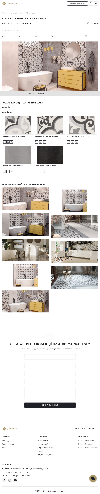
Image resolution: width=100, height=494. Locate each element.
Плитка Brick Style (86, 441)
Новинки (41, 451)
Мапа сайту (43, 441)
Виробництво (8, 444)
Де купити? (94, 23)
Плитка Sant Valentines (88, 448)
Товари (31, 93)
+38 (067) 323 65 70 (19, 472)
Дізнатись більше (50, 405)
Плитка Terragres (85, 444)
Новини (5, 448)
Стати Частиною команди (82, 429)
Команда (6, 441)
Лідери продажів (45, 455)
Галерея (40, 93)
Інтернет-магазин (77, 3)
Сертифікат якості (46, 448)
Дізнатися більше (10, 30)
